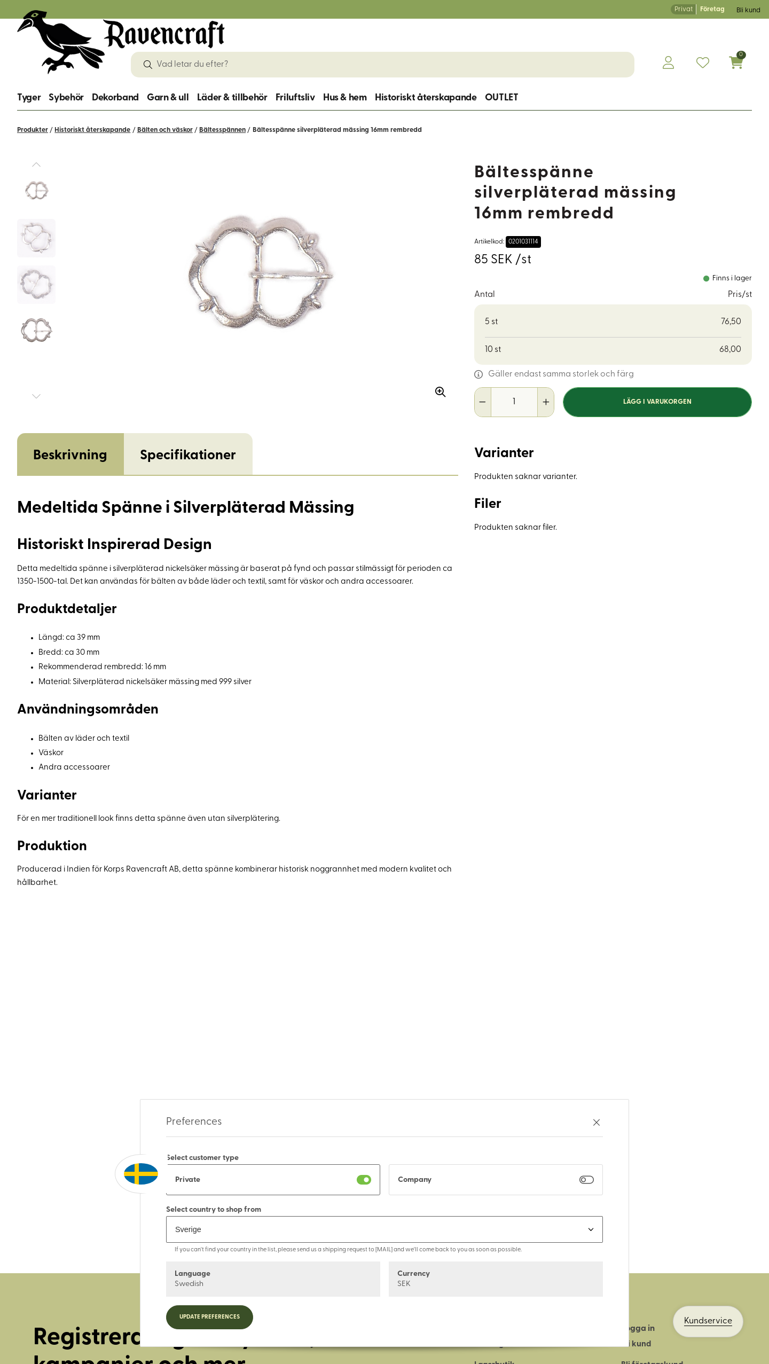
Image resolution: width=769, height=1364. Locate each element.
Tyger (29, 98)
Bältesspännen (222, 130)
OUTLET (502, 98)
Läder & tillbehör (232, 98)
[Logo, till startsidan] (121, 42)
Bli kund (748, 10)
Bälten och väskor (165, 130)
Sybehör (66, 98)
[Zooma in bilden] (437, 388)
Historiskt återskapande (426, 98)
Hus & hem (345, 98)
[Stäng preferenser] (596, 1122)
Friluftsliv (295, 98)
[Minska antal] (483, 402)
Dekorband (115, 98)
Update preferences (209, 1317)
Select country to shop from (213, 1210)
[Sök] (148, 64)
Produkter (32, 130)
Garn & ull (168, 98)
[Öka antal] (545, 402)
